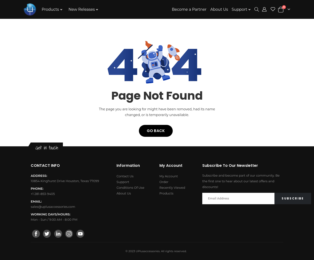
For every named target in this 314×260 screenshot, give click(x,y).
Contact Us (124, 176)
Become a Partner (189, 9)
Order (163, 182)
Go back (156, 130)
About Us (219, 9)
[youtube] (80, 234)
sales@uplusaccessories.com (53, 207)
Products (51, 9)
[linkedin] (58, 234)
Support (240, 9)
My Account (168, 176)
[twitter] (47, 234)
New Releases (82, 9)
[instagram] (69, 234)
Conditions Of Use (130, 187)
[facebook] (36, 234)
